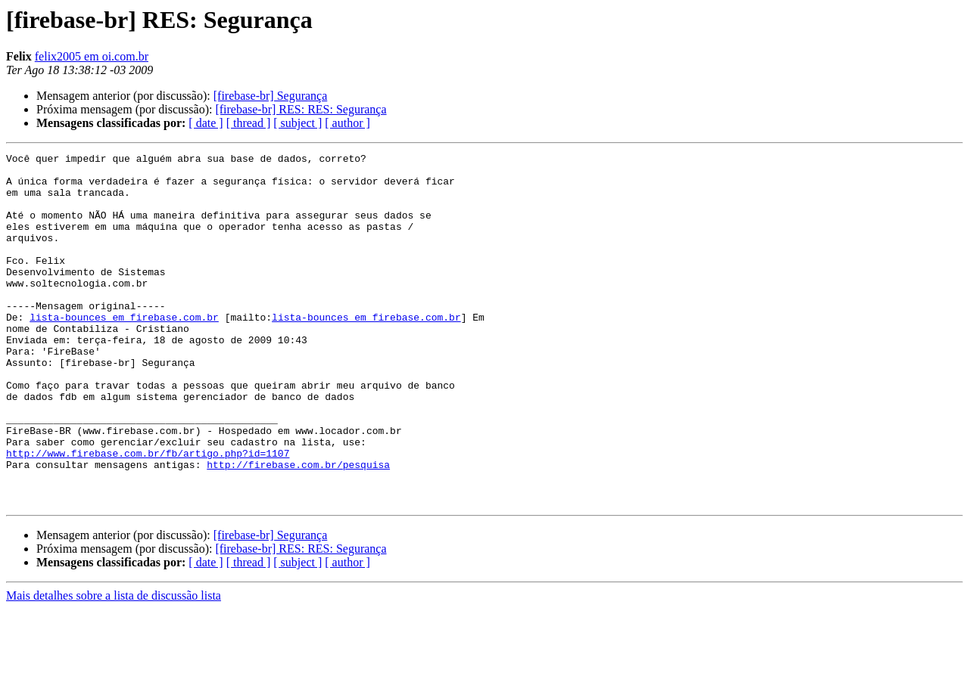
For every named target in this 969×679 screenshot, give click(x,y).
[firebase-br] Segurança (270, 95)
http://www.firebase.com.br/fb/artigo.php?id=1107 (147, 514)
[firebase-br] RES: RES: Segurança (300, 109)
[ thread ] (248, 122)
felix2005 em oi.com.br (91, 56)
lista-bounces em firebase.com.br (124, 351)
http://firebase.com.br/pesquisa (298, 528)
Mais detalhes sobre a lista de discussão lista (113, 665)
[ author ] (347, 122)
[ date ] (206, 122)
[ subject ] (297, 122)
